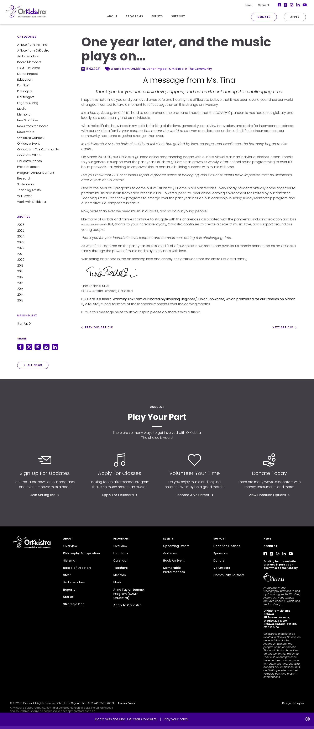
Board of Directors (77, 568)
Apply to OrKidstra (127, 605)
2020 (20, 260)
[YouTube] (297, 4)
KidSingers (24, 91)
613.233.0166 (271, 627)
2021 (20, 254)
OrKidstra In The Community (38, 149)
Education (24, 79)
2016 (20, 283)
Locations (120, 553)
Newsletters (25, 132)
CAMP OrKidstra (28, 68)
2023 (20, 242)
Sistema (69, 560)
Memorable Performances (174, 570)
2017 (20, 277)
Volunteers (221, 568)
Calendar (120, 560)
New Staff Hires (27, 120)
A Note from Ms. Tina (32, 45)
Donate (257, 17)
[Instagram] (285, 4)
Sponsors (220, 553)
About (68, 538)
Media (21, 109)
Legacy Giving (27, 103)
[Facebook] (272, 4)
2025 (20, 231)
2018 (20, 271)
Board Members (29, 62)
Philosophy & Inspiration (81, 553)
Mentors (119, 575)
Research (24, 178)
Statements (26, 184)
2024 (20, 236)
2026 (20, 225)
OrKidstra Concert (30, 138)
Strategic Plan (73, 604)
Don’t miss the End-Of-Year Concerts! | (129, 719)
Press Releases (28, 167)
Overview (70, 546)
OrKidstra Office (28, 155)
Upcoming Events (176, 546)
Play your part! (176, 719)
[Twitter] (279, 4)
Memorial (24, 114)
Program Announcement (35, 173)
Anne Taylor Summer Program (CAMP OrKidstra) (129, 594)
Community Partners (229, 575)
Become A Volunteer (194, 495)
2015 (20, 289)
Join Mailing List (44, 495)
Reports (69, 590)
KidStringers (26, 97)
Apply (288, 17)
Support (219, 538)
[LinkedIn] (291, 4)
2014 (20, 295)
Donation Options (226, 546)
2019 (20, 265)
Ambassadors (28, 56)
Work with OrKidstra (31, 202)
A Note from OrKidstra (33, 50)
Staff (67, 575)
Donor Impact (27, 74)
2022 (20, 248)
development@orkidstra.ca (78, 711)
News (241, 5)
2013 (20, 300)
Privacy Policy (126, 703)
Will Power (24, 196)
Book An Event (174, 560)
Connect (257, 5)
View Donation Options (269, 495)
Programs (121, 538)
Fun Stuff (23, 85)
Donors (218, 560)
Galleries (170, 553)
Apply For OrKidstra (119, 495)
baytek (299, 703)
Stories (68, 597)
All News (33, 365)
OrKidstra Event (28, 143)
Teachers (120, 568)
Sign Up (24, 323)
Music (117, 582)
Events (168, 538)
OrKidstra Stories (29, 161)
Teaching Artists (29, 190)
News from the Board (32, 126)
